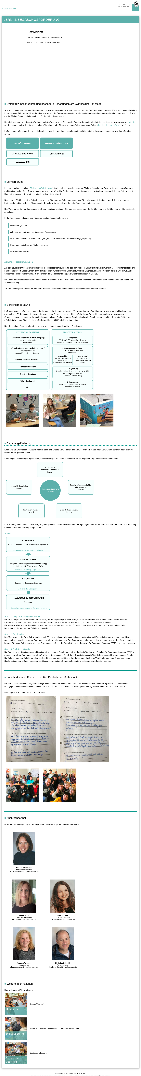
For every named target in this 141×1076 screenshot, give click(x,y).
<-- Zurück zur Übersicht (9, 8)
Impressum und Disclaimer (86, 1075)
